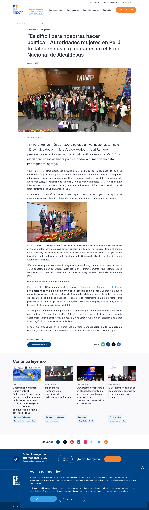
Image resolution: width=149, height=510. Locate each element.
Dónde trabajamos (91, 10)
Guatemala (82, 417)
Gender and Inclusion (39, 345)
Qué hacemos (73, 10)
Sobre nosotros (55, 10)
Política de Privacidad (64, 477)
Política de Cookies (45, 477)
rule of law (31, 421)
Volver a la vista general (40, 30)
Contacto (107, 10)
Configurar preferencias (71, 499)
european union (52, 421)
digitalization (60, 417)
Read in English (35, 137)
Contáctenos (113, 459)
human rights (19, 421)
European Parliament (22, 417)
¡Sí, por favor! (65, 459)
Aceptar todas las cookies (43, 499)
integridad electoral (85, 421)
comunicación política (118, 421)
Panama (49, 417)
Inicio (14, 24)
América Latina (115, 417)
